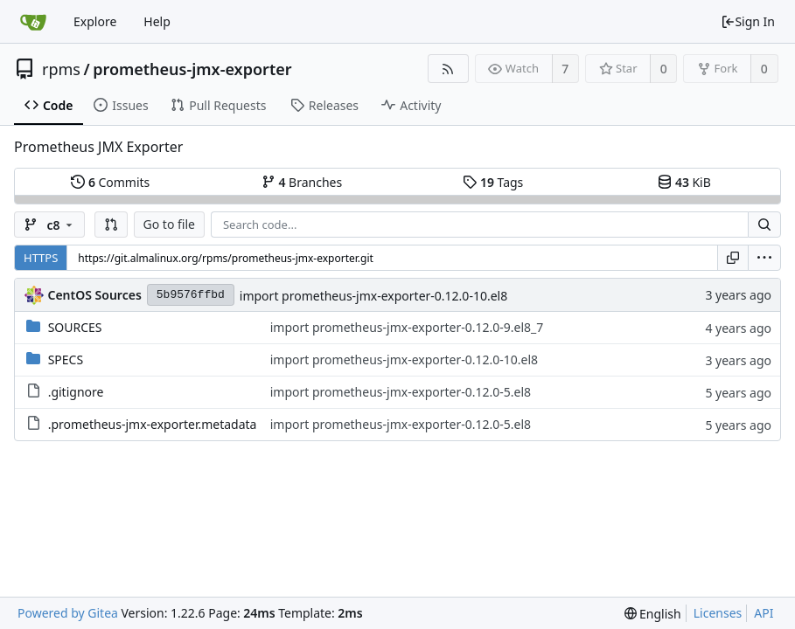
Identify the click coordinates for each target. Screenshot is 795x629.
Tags (493, 182)
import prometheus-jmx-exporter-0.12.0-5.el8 (400, 392)
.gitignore (76, 392)
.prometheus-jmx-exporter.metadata (152, 424)
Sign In (748, 21)
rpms (61, 69)
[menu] (764, 258)
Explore (94, 21)
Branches (302, 182)
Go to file (169, 224)
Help (157, 21)
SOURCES (75, 327)
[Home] (33, 22)
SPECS (65, 359)
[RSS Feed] (448, 68)
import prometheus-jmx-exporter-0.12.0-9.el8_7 (407, 327)
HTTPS (41, 258)
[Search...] (764, 224)
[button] (111, 224)
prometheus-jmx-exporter (192, 69)
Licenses (718, 613)
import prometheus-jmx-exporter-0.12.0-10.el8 (373, 295)
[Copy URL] (733, 258)
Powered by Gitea (67, 613)
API (763, 613)
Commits (110, 182)
